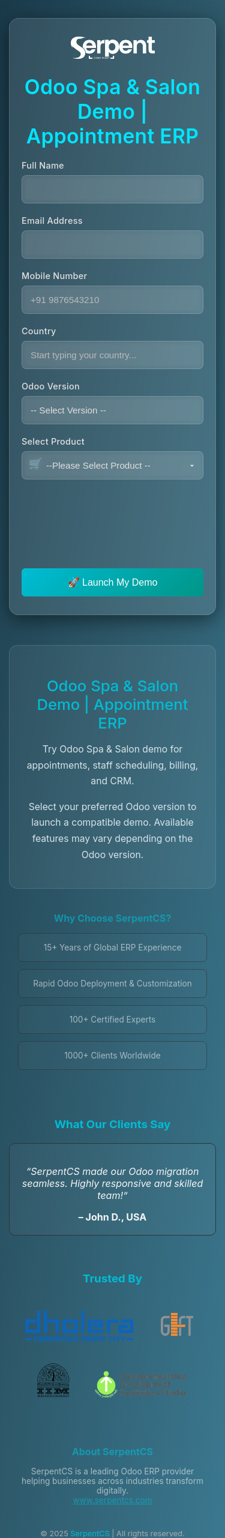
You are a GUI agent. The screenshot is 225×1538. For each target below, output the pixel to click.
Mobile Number (54, 276)
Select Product (53, 441)
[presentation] (113, 514)
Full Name (43, 165)
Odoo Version (51, 386)
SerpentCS (89, 1533)
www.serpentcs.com (112, 1500)
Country (39, 331)
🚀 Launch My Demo (113, 582)
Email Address (52, 220)
